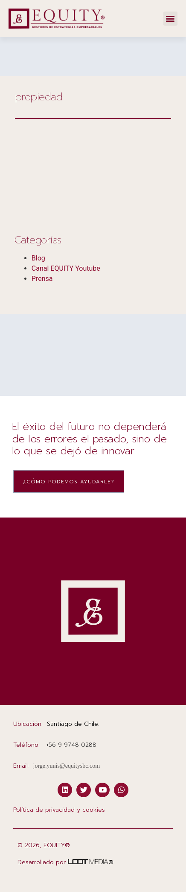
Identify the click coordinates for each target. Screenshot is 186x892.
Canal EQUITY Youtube (66, 268)
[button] (170, 19)
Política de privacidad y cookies (59, 809)
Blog (38, 258)
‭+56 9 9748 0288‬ (71, 744)
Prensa (42, 279)
